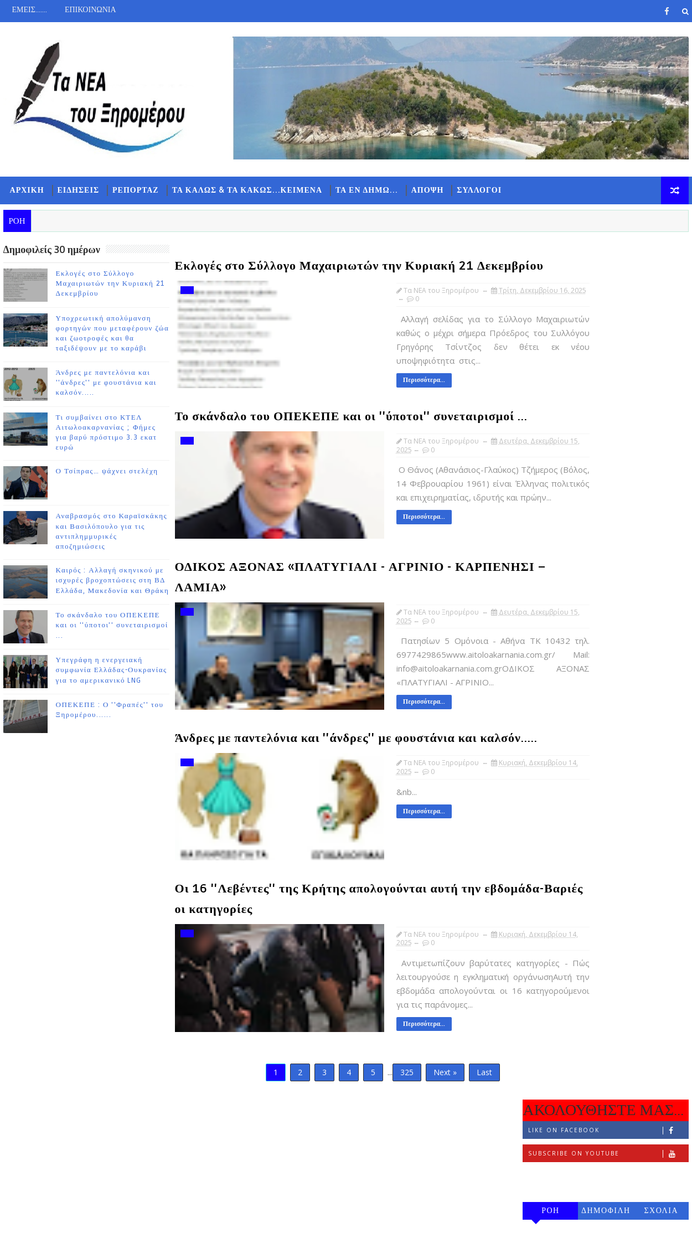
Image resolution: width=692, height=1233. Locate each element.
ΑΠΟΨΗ (424, 194)
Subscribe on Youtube (611, 306)
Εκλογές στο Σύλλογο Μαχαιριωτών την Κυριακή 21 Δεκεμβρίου (107, 287)
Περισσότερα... (360, 403)
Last (445, 1113)
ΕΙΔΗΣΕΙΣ (75, 194)
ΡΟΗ (554, 363)
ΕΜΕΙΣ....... (26, 9)
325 (368, 1113)
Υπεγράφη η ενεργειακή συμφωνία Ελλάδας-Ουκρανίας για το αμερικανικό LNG (108, 674)
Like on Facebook (611, 283)
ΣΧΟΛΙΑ (664, 363)
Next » (406, 1113)
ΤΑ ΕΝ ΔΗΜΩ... (363, 194)
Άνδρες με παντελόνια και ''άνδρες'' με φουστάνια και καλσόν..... (103, 386)
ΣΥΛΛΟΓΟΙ (476, 194)
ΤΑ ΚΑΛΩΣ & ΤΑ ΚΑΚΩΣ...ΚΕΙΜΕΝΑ (244, 194)
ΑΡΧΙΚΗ (24, 194)
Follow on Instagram (611, 330)
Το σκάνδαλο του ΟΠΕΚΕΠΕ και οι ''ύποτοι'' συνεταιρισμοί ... (109, 629)
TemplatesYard (93, 1216)
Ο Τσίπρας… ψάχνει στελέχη (104, 475)
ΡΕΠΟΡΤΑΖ (133, 194)
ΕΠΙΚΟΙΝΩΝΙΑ (87, 9)
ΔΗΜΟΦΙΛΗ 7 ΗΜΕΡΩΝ (608, 366)
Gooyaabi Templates (219, 1216)
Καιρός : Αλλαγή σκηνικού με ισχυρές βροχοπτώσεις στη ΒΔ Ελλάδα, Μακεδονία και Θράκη (109, 584)
